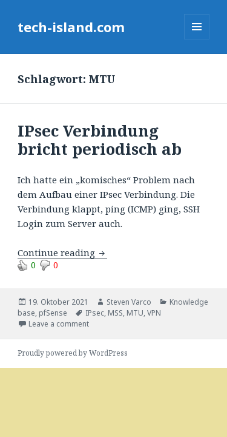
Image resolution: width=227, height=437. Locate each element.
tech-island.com (71, 27)
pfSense (53, 313)
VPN (154, 313)
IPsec (94, 313)
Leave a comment (58, 324)
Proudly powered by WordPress (73, 353)
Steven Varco (129, 302)
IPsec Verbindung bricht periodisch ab (100, 140)
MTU (135, 313)
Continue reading (62, 252)
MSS (115, 313)
